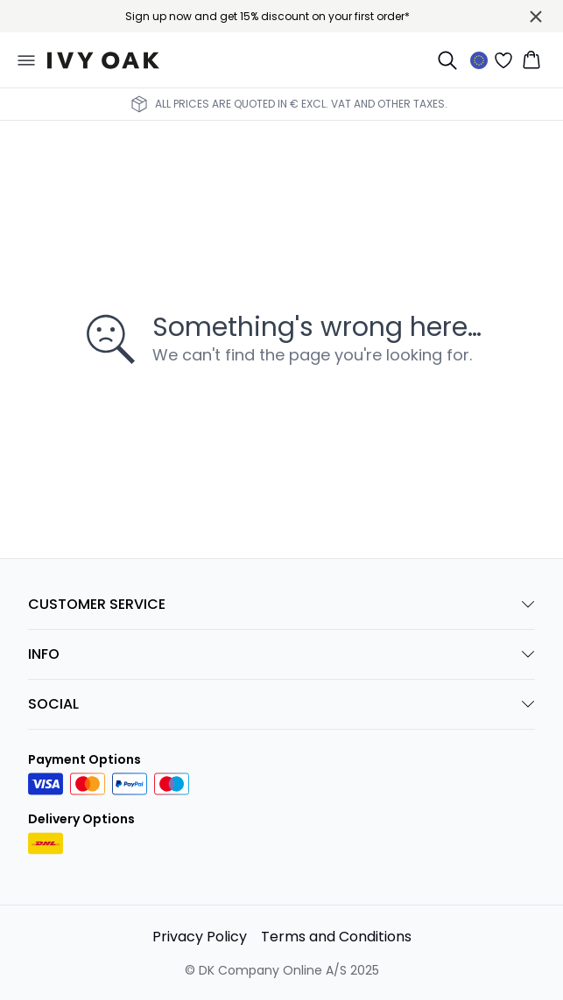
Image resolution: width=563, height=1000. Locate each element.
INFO (281, 654)
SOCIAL (281, 704)
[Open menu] (26, 60)
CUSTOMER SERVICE (281, 604)
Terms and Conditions (336, 937)
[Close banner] (536, 16)
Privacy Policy (199, 937)
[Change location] (479, 60)
